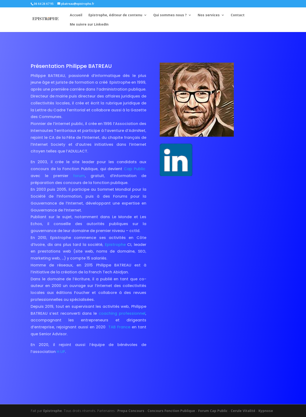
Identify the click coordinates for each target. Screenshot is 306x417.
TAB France (119, 327)
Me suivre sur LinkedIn (89, 25)
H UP (61, 351)
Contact (238, 15)
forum (79, 176)
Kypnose (265, 410)
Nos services (209, 15)
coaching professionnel (121, 313)
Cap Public (134, 169)
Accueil (76, 15)
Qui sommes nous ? (170, 15)
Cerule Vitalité (243, 410)
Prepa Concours (130, 410)
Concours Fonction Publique (171, 410)
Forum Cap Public (213, 410)
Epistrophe (115, 244)
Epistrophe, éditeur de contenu (115, 15)
